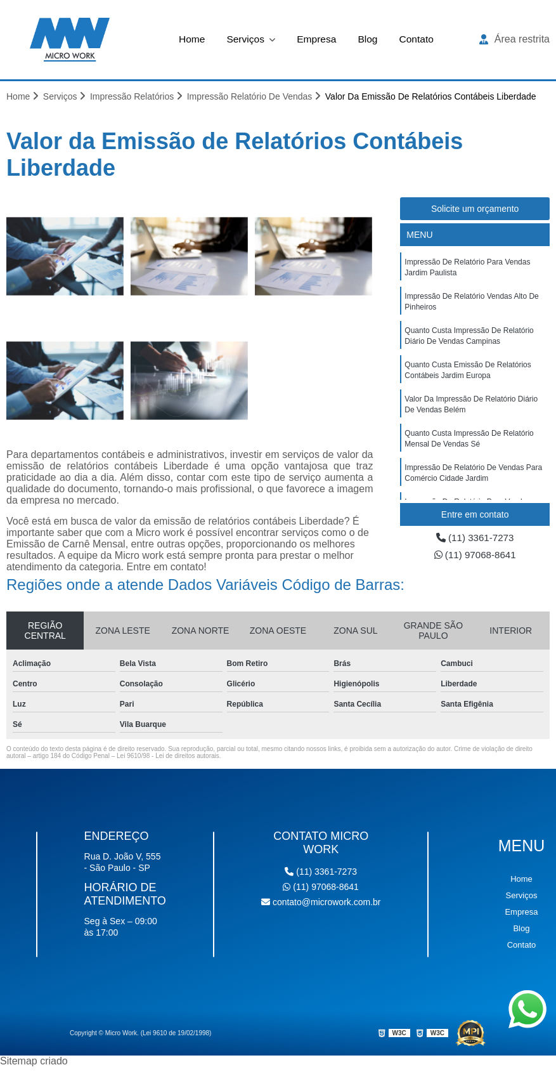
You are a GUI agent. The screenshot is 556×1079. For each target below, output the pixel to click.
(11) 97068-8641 (475, 556)
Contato (418, 39)
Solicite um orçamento (475, 209)
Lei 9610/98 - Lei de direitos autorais (168, 756)
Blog (369, 39)
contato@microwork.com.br (321, 903)
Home (190, 39)
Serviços (246, 39)
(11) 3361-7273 (475, 538)
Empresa (317, 39)
